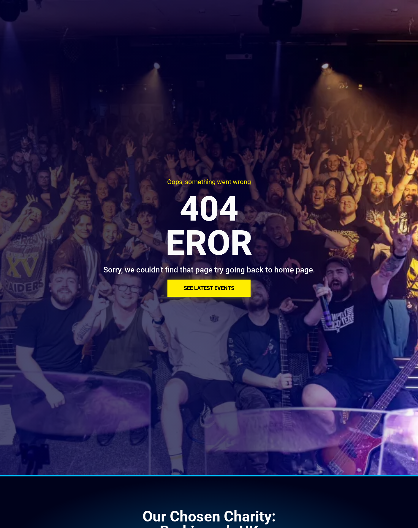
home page (293, 269)
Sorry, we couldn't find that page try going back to (188, 269)
